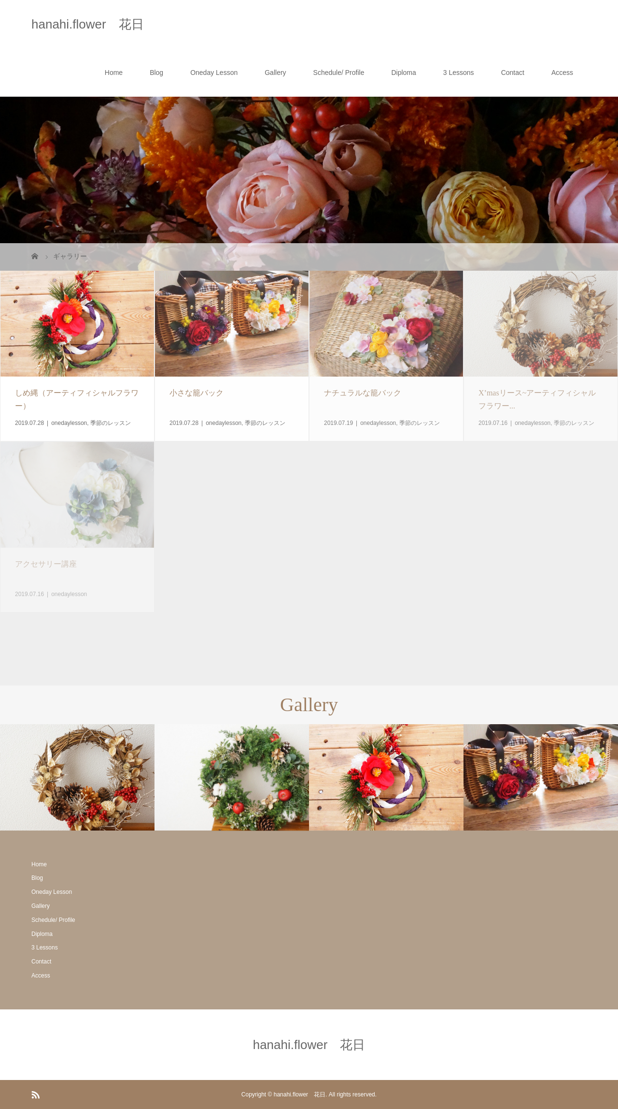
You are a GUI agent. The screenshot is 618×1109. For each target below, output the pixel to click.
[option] (77, 777)
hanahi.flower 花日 (87, 24)
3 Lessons (458, 72)
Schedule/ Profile (339, 72)
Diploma (403, 72)
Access (562, 72)
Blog (156, 72)
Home (114, 72)
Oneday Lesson (214, 72)
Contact (512, 72)
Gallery (275, 72)
